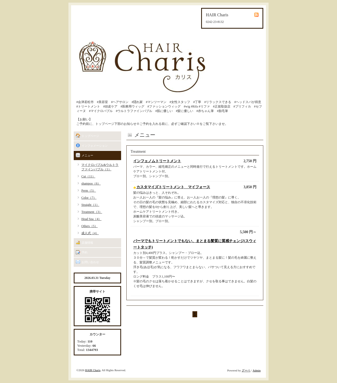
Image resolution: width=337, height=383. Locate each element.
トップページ (90, 135)
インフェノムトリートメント (157, 161)
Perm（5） (88, 190)
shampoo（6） (91, 183)
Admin (256, 370)
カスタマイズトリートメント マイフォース (173, 187)
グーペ (246, 370)
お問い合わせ (90, 262)
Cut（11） (88, 176)
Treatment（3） (91, 212)
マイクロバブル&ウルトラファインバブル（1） (99, 167)
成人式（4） (90, 233)
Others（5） (89, 226)
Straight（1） (90, 205)
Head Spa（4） (91, 219)
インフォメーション (95, 145)
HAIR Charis (92, 370)
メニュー (87, 155)
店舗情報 (87, 242)
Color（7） (88, 198)
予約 (84, 252)
